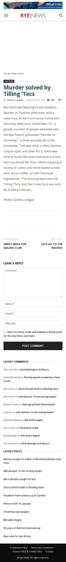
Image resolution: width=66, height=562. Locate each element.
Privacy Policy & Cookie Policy (27, 551)
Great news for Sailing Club (15, 245)
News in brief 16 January (17, 503)
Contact (49, 551)
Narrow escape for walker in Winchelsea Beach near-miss (33, 461)
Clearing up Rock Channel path (38, 404)
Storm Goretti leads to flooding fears (38, 388)
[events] (33, 5)
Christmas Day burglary (16, 511)
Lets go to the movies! (51, 245)
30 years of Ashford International (22, 528)
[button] (6, 15)
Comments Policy (18, 547)
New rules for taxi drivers (17, 536)
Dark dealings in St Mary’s (34, 369)
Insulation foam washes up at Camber (25, 495)
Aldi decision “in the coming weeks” (37, 396)
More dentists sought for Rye (20, 479)
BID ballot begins (33, 420)
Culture (9, 81)
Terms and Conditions (42, 547)
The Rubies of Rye (28, 427)
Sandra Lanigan (15, 100)
